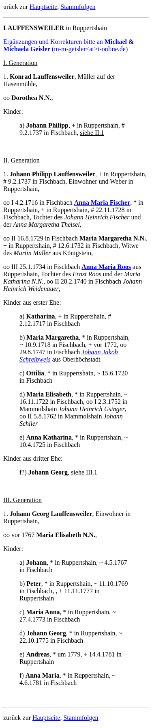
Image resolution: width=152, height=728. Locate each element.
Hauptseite (43, 6)
